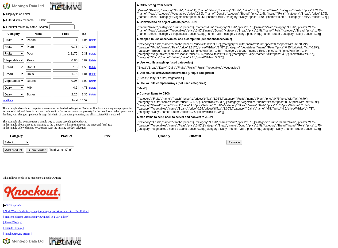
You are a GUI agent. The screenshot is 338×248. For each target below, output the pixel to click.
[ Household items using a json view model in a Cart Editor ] (36, 216)
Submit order (37, 150)
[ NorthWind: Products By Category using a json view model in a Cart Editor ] (45, 211)
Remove (234, 142)
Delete (92, 40)
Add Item (8, 100)
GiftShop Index (14, 205)
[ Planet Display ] (12, 222)
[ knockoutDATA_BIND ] (17, 233)
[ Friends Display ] (13, 228)
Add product (13, 150)
